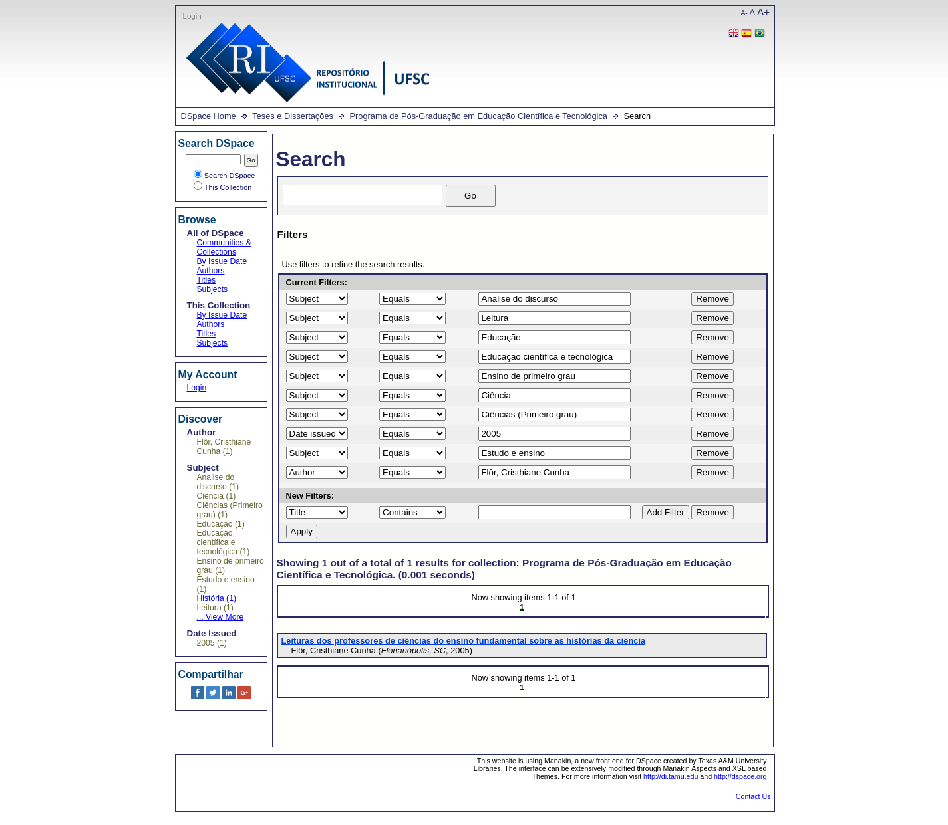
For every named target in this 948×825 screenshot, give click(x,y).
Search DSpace (224, 175)
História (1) (216, 598)
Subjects (212, 289)
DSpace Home (208, 116)
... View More (220, 617)
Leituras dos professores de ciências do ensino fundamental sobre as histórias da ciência (463, 641)
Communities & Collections (224, 247)
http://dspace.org (740, 776)
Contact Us (753, 796)
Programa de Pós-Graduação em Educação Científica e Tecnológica (478, 116)
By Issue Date (222, 261)
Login (192, 16)
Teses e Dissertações (292, 116)
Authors (211, 270)
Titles (206, 280)
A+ (763, 11)
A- (744, 13)
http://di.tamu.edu (670, 776)
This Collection (223, 187)
